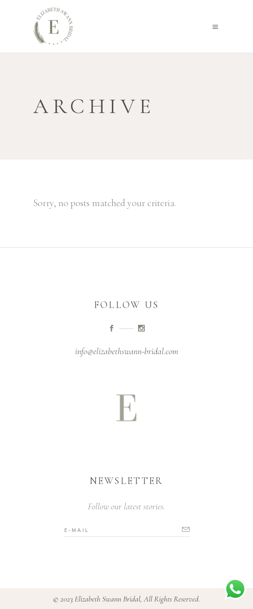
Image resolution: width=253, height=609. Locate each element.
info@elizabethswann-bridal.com (126, 351)
